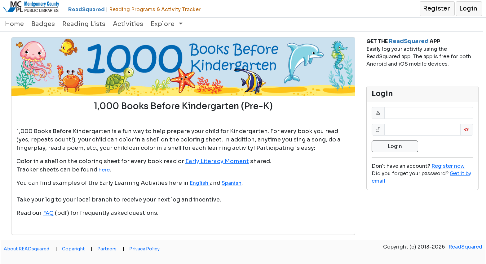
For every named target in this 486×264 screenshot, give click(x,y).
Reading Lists (83, 24)
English (200, 183)
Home (14, 24)
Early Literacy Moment (217, 161)
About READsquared (30, 249)
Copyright (77, 249)
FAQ (48, 213)
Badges (43, 24)
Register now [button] (448, 166)
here (104, 170)
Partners (110, 249)
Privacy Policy (144, 249)
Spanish (231, 183)
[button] (436, 9)
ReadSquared (465, 247)
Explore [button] (163, 24)
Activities (128, 24)
